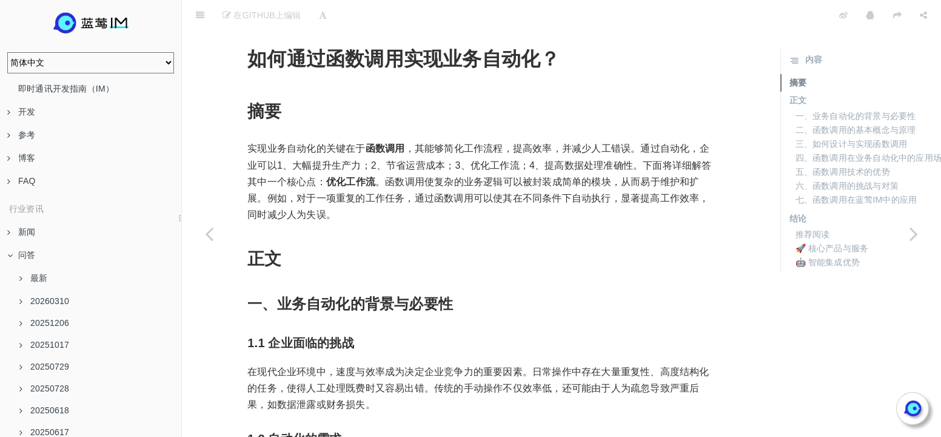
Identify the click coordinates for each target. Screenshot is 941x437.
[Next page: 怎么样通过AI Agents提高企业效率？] (913, 233)
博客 (21, 158)
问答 (21, 255)
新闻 (21, 232)
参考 (21, 135)
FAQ (21, 181)
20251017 (44, 345)
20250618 (44, 410)
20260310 (44, 301)
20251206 (44, 323)
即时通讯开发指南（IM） (66, 88)
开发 (21, 112)
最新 (33, 278)
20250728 (44, 388)
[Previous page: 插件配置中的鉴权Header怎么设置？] (209, 233)
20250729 (44, 366)
